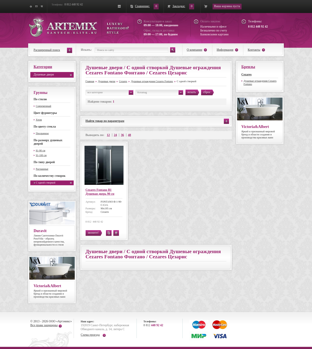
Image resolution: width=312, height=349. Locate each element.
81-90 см (40, 150)
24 (115, 135)
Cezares (123, 81)
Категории (43, 67)
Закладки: (178, 6)
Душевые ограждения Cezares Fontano (152, 81)
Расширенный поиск (47, 50)
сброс (207, 92)
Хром (39, 119)
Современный (43, 106)
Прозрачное (42, 133)
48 (129, 135)
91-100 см (41, 155)
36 (122, 135)
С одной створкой (45, 182)
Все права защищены (44, 325)
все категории (110, 92)
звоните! (93, 232)
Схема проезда (90, 334)
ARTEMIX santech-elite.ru (79, 26)
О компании (194, 49)
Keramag (160, 92)
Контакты (254, 49)
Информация (225, 49)
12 (108, 135)
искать (192, 92)
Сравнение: (142, 6)
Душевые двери (44, 74)
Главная (90, 81)
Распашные (42, 168)
